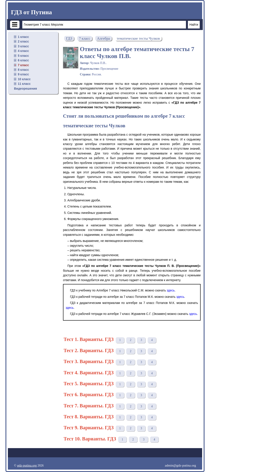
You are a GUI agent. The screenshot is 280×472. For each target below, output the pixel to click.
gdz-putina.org (27, 465)
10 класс (24, 79)
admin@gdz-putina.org (180, 465)
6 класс (23, 60)
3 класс (23, 46)
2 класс (23, 41)
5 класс (23, 55)
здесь (171, 290)
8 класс (23, 69)
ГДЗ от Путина (31, 12)
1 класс (23, 37)
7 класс (23, 65)
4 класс (23, 51)
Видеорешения (25, 88)
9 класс (23, 74)
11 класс (24, 83)
